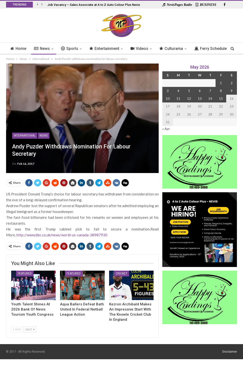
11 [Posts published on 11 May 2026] (178, 99)
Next (30, 329)
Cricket (121, 273)
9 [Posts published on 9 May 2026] (232, 91)
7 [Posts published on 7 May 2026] (210, 91)
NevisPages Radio (177, 5)
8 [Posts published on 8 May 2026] (221, 91)
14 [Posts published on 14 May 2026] (210, 99)
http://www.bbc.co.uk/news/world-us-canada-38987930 (62, 235)
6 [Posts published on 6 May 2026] (200, 91)
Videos (150, 48)
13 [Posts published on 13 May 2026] (200, 99)
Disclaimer (229, 351)
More (211, 48)
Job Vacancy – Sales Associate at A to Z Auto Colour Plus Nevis (93, 5)
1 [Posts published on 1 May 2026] (221, 83)
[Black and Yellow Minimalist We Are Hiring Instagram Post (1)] (199, 229)
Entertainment (114, 48)
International (24, 135)
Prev (17, 329)
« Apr (166, 129)
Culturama (182, 48)
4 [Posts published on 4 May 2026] (178, 91)
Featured (25, 273)
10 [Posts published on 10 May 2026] (168, 99)
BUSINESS (206, 5)
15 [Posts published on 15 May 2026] (221, 99)
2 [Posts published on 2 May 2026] (232, 83)
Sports (78, 48)
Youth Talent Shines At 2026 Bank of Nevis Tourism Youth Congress (32, 309)
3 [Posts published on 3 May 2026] (168, 91)
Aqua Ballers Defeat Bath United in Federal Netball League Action (82, 309)
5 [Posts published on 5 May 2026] (189, 91)
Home (26, 48)
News (50, 48)
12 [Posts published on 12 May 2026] (189, 99)
